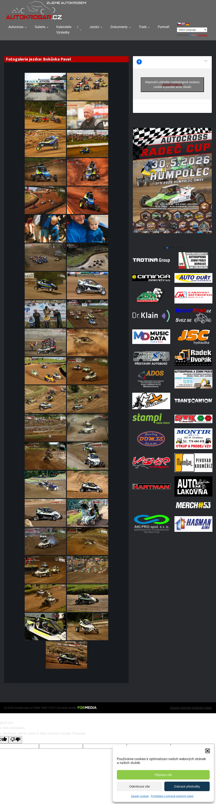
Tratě (142, 27)
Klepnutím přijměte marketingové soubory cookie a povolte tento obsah (172, 84)
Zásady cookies (140, 796)
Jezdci (94, 27)
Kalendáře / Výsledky (67, 29)
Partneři (163, 27)
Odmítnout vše (139, 786)
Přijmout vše (163, 775)
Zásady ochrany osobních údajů (191, 707)
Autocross (15, 27)
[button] (207, 751)
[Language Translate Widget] (192, 29)
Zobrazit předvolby (187, 786)
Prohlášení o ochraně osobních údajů (172, 796)
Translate (198, 35)
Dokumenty (119, 27)
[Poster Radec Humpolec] (172, 243)
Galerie (40, 27)
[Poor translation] (15, 739)
